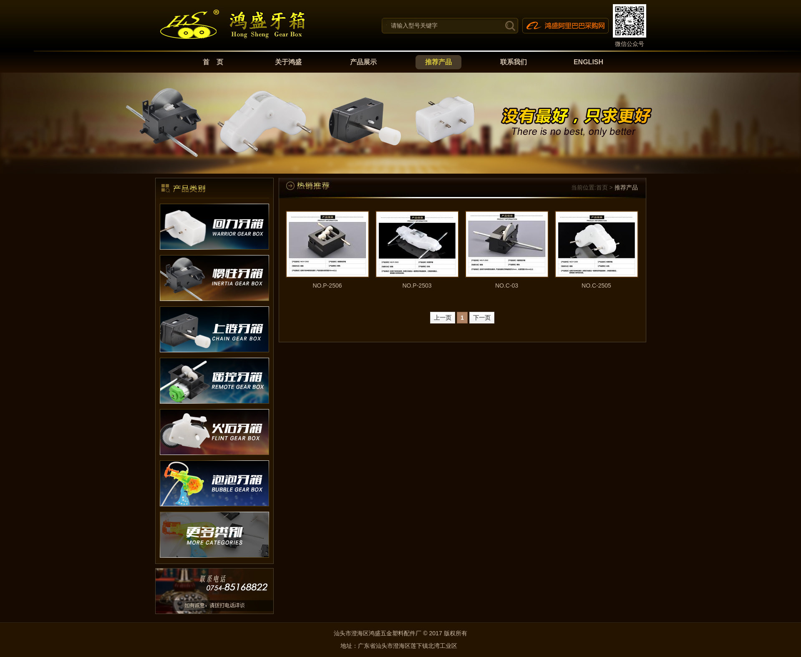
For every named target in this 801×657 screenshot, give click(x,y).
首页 (602, 187)
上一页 (442, 317)
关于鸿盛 (288, 62)
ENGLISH (588, 62)
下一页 (482, 317)
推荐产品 (438, 62)
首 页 (213, 62)
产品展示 (363, 62)
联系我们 (513, 62)
